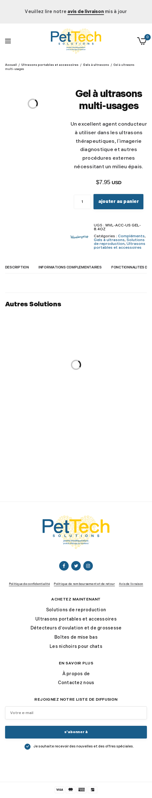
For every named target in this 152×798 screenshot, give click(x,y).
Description (17, 267)
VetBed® (39, 394)
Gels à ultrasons (96, 65)
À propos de (76, 674)
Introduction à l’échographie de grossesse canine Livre (112, 403)
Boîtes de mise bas (76, 637)
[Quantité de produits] (82, 202)
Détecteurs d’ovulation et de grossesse (76, 628)
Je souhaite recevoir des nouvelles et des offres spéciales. (83, 746)
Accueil (11, 65)
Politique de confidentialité (29, 584)
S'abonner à (76, 732)
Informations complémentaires (70, 267)
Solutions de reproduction (119, 242)
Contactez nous (76, 682)
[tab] (21, 269)
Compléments (131, 236)
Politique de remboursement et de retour (84, 584)
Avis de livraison (131, 584)
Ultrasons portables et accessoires (50, 65)
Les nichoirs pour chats (76, 646)
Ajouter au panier (118, 201)
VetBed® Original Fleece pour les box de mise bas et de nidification (40, 409)
